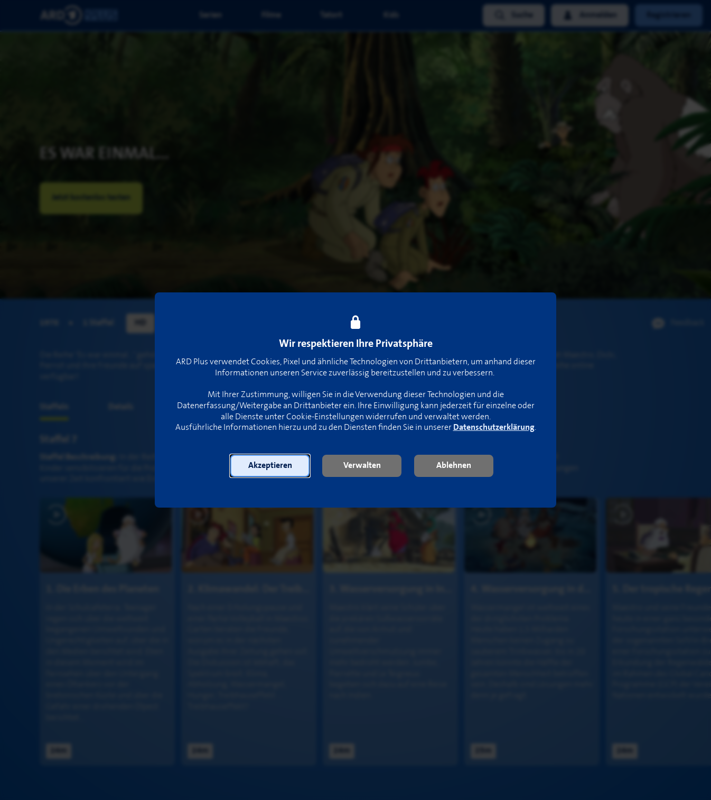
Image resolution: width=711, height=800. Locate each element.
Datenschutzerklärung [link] (494, 427)
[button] (270, 466)
